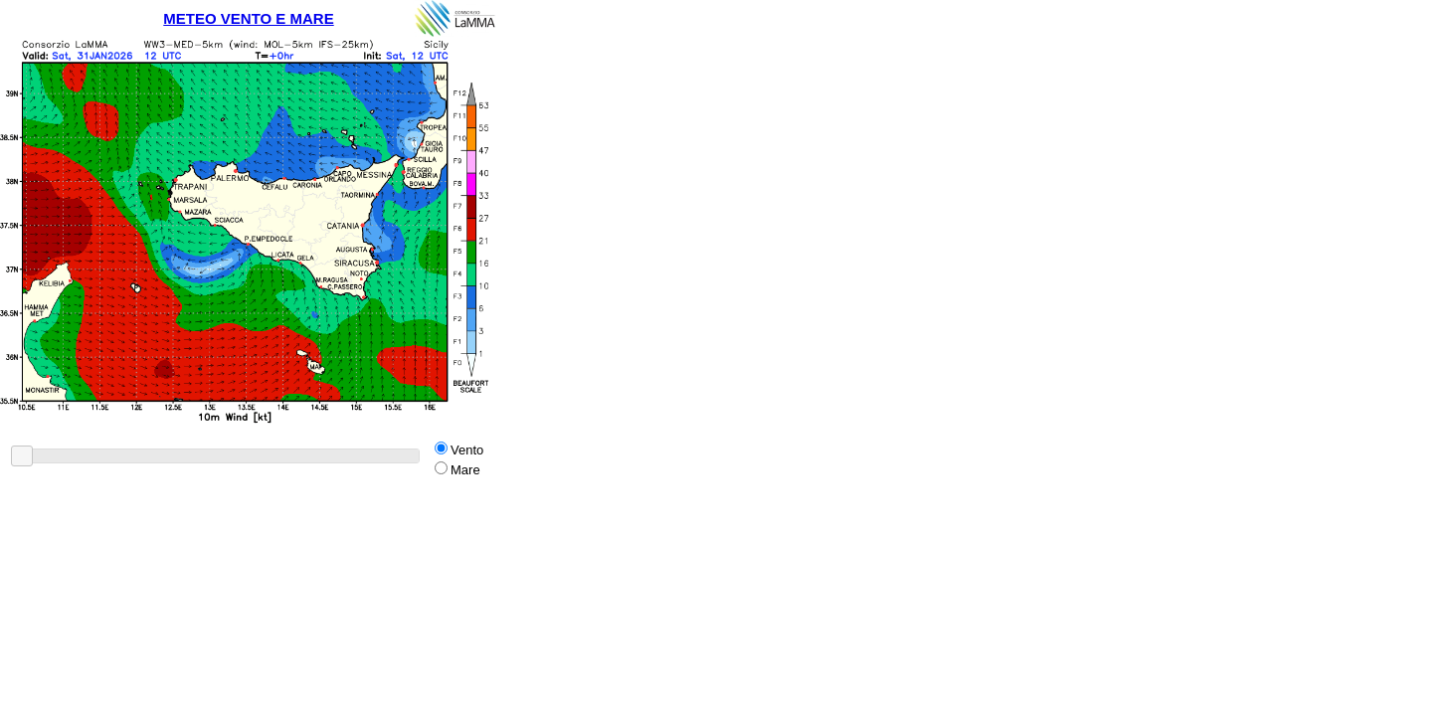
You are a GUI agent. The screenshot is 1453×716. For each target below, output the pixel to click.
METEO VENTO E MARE (248, 18)
